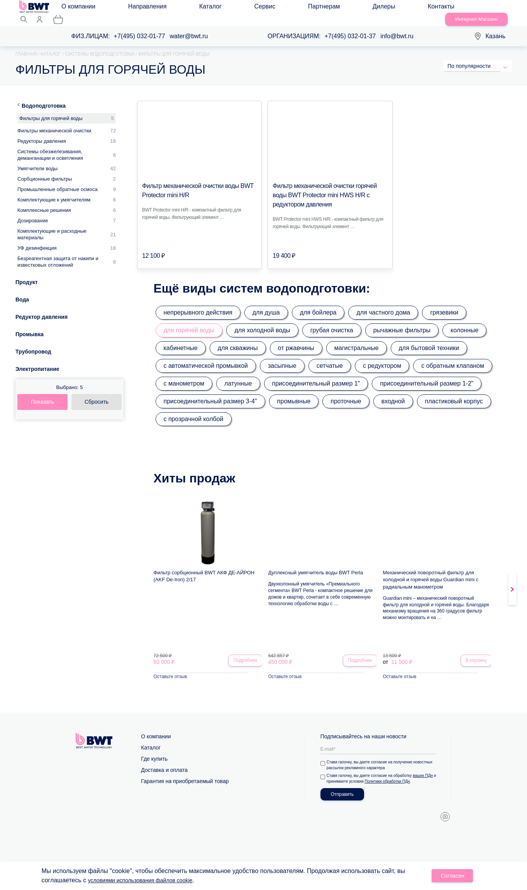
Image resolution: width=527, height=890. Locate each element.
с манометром (184, 374)
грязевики (444, 303)
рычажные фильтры (401, 321)
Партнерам (238, 8)
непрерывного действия (198, 303)
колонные (464, 321)
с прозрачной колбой (194, 410)
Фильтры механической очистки (54, 122)
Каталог (171, 8)
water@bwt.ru (189, 27)
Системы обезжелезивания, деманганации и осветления (50, 146)
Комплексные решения (44, 201)
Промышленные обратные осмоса (57, 180)
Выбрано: (69, 378)
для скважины (238, 339)
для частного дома (383, 303)
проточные (345, 392)
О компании (85, 8)
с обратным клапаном (452, 357)
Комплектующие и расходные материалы (51, 225)
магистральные (356, 339)
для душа (266, 303)
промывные (294, 392)
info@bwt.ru (396, 27)
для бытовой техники (429, 339)
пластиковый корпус (454, 392)
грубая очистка (331, 321)
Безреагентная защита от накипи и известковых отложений (57, 253)
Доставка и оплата (164, 763)
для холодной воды (262, 321)
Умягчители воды (37, 159)
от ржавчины (296, 339)
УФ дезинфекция (37, 239)
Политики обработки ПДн (392, 774)
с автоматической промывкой (206, 357)
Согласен (453, 877)
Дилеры (275, 8)
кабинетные (181, 339)
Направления (131, 8)
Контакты (309, 8)
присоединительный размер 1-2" (426, 374)
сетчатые (330, 357)
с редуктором (382, 357)
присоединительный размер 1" (316, 374)
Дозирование (32, 212)
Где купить (154, 751)
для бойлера (318, 303)
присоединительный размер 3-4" (210, 392)
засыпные (282, 357)
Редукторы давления (41, 132)
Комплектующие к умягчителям (53, 191)
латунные (238, 374)
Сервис (202, 8)
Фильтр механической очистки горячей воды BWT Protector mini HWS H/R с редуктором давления (324, 186)
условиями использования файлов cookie (147, 881)
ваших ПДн (424, 768)
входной (393, 392)
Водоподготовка (44, 97)
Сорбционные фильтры (44, 170)
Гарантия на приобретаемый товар (185, 774)
